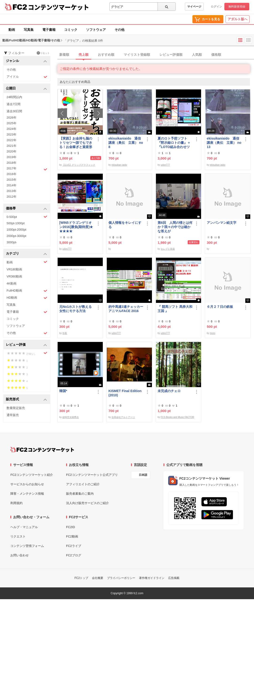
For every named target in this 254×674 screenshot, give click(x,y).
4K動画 (11, 283)
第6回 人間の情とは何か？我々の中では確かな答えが (175, 227)
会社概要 (97, 578)
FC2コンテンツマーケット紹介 (31, 475)
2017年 (27, 169)
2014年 (11, 185)
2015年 (11, 179)
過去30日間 (14, 111)
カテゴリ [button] (26, 254)
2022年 (11, 140)
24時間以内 (14, 97)
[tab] (155, 55)
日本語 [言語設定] (143, 475)
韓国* (63, 391)
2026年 (11, 117)
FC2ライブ (73, 546)
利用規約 (16, 503)
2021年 (11, 146)
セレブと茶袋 (168, 249)
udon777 (165, 165)
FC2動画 (72, 536)
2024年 (11, 129)
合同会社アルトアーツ (123, 417)
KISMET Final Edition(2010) (125, 393)
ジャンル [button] (26, 61)
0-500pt (27, 217)
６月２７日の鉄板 (220, 307)
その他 (119, 30)
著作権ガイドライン (151, 578)
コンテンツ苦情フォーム (27, 546)
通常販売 (13, 415)
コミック (70, 30)
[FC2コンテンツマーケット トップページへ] (42, 449)
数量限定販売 (16, 408)
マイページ (194, 6)
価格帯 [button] (26, 208)
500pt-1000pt (16, 223)
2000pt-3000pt (16, 236)
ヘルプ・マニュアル (24, 527)
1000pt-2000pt (16, 229)
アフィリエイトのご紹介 (83, 484)
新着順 (64, 54)
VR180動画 (14, 269)
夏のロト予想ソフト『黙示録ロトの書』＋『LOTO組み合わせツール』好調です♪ (174, 142)
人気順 (197, 54)
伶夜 (64, 333)
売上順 (83, 54)
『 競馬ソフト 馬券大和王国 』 (175, 309)
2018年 (11, 162)
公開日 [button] (26, 88)
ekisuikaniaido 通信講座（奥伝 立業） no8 (125, 142)
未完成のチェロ (169, 391)
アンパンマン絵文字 (221, 223)
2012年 (11, 196)
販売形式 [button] (26, 399)
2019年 (11, 157)
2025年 (11, 123)
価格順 (216, 54)
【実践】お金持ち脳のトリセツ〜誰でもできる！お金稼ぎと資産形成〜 (75, 142)
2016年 (11, 174)
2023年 (11, 134)
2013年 (11, 191)
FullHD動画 (27, 291)
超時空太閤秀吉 (70, 417)
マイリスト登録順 (137, 54)
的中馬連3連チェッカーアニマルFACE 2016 (125, 309)
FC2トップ (81, 578)
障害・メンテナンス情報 (27, 493)
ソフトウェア (96, 30)
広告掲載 (173, 578)
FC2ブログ (73, 555)
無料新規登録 (236, 6)
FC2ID (70, 527)
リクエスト (18, 536)
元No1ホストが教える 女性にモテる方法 (76, 309)
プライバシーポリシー (121, 578)
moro (212, 333)
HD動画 (27, 298)
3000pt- (12, 242)
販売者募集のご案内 (80, 493)
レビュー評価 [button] (26, 345)
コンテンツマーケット (58, 7)
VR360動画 (14, 276)
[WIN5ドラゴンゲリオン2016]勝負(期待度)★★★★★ (76, 227)
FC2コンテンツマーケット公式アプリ (92, 475)
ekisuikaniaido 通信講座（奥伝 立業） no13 (224, 142)
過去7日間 (13, 104)
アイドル (27, 77)
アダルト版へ (237, 19)
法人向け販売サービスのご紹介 (87, 503)
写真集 (29, 30)
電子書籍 (49, 30)
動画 (11, 30)
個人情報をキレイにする (124, 225)
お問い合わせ (19, 555)
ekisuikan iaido (119, 165)
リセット (43, 53)
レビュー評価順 (171, 54)
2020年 (11, 151)
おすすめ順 (106, 54)
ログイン (216, 6)
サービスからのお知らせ (27, 484)
